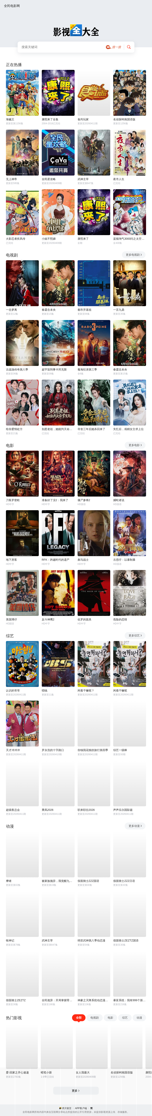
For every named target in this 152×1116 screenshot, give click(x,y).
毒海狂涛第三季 (87, 369)
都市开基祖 (84, 309)
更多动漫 (135, 825)
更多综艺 (135, 635)
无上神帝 (11, 179)
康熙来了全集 (50, 119)
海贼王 (10, 119)
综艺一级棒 (120, 750)
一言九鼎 (118, 309)
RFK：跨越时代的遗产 (55, 559)
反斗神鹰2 (48, 619)
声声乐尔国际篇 (123, 809)
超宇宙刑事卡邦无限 (54, 369)
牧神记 (10, 940)
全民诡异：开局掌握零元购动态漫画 (58, 1000)
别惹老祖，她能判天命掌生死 (58, 429)
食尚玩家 (83, 119)
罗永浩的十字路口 (53, 750)
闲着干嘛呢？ (86, 690)
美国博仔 (11, 619)
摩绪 (8, 880)
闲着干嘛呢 (120, 690)
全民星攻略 (49, 179)
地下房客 (11, 559)
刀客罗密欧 (13, 500)
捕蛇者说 (118, 500)
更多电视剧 (134, 254)
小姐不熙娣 (49, 238)
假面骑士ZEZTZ (16, 1000)
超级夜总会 (13, 809)
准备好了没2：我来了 (55, 500)
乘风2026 (47, 809)
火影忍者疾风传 (15, 238)
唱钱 (44, 690)
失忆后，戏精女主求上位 (128, 429)
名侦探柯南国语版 (124, 119)
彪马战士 (83, 559)
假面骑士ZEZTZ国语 (126, 940)
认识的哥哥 (13, 690)
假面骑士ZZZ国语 (88, 880)
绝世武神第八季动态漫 (91, 940)
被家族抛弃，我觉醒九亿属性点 (58, 880)
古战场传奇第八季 (17, 369)
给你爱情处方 (14, 429)
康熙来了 (83, 238)
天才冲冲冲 (13, 750)
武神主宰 (83, 179)
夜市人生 (118, 179)
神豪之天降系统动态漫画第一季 (94, 1000)
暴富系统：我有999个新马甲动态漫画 (129, 1000)
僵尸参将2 (84, 500)
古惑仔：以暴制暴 (124, 559)
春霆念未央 (49, 309)
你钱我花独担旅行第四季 (93, 750)
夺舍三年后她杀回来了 (91, 429)
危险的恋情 (120, 619)
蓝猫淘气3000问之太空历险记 (129, 238)
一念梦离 (11, 309)
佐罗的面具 (84, 619)
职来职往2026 (86, 809)
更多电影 (135, 445)
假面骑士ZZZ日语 (124, 880)
